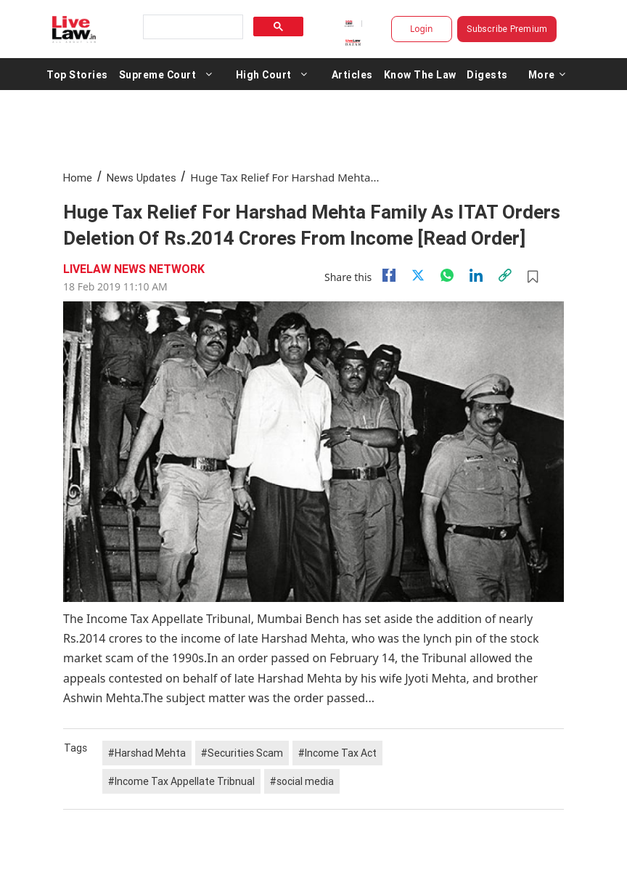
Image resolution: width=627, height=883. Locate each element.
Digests (487, 74)
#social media (302, 781)
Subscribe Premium (507, 28)
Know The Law (420, 74)
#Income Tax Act (337, 753)
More (547, 74)
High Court (264, 74)
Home (77, 177)
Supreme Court (158, 74)
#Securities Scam (242, 753)
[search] (191, 27)
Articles (352, 74)
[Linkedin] (476, 275)
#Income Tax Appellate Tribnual (181, 781)
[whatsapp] (447, 275)
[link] (505, 275)
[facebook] (389, 275)
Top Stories (77, 74)
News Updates (141, 177)
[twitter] (418, 275)
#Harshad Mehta (147, 753)
